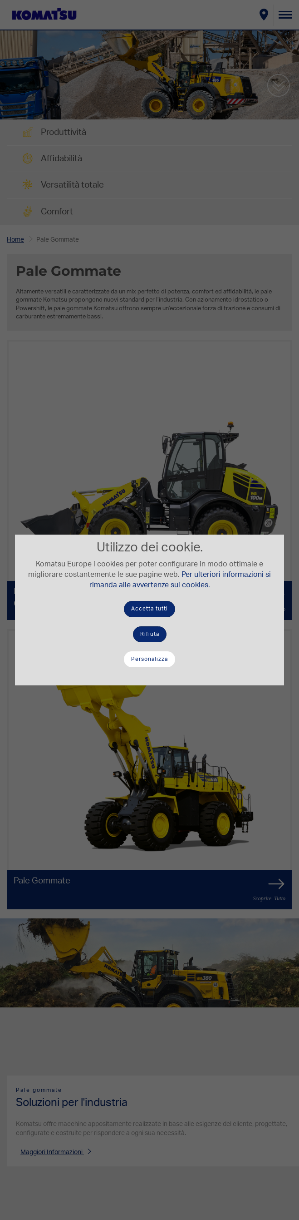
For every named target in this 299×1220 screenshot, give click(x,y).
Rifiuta (149, 634)
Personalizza (149, 659)
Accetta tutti (149, 608)
